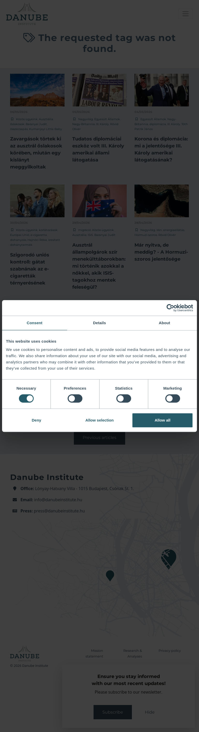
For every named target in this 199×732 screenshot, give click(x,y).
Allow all (162, 420)
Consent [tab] (34, 323)
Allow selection (99, 420)
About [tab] (164, 323)
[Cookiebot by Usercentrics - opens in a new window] (170, 308)
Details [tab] (99, 323)
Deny (36, 420)
